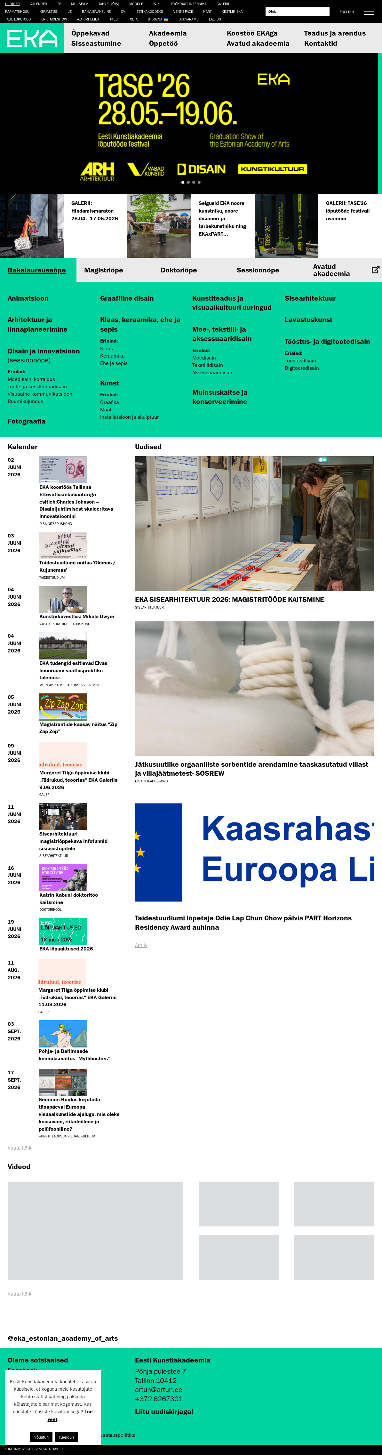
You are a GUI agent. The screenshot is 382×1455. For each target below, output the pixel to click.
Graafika (109, 402)
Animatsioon (28, 298)
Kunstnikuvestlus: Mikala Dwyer (33, 1449)
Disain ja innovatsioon (44, 351)
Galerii (223, 4)
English (347, 12)
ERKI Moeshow (54, 19)
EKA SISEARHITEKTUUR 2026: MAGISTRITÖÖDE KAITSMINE (229, 599)
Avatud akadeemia (258, 43)
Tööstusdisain (300, 361)
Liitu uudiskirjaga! (164, 1411)
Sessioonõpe (258, 270)
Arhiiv (141, 945)
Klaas (106, 348)
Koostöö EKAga (252, 33)
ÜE (70, 11)
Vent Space (183, 11)
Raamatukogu (17, 11)
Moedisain (204, 358)
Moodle (136, 4)
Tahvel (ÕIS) (109, 4)
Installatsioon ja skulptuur (129, 417)
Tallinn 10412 (156, 1380)
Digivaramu (189, 19)
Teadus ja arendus (335, 33)
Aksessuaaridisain (213, 372)
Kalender (38, 4)
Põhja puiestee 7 (160, 1371)
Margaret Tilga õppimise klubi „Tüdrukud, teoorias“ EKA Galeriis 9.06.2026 (78, 780)
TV (59, 4)
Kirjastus (48, 11)
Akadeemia (168, 33)
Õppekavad (90, 33)
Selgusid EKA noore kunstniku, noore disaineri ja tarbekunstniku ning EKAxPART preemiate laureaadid (222, 226)
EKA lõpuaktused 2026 (66, 948)
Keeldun (66, 1437)
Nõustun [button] (41, 1437)
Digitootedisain (302, 368)
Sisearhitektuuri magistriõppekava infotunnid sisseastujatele (73, 841)
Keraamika (112, 356)
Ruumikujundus (25, 401)
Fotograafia (27, 421)
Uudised (12, 4)
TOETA (133, 19)
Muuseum (79, 4)
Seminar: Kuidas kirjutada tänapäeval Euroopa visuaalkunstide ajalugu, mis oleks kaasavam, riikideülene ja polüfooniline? (79, 1113)
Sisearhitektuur (310, 298)
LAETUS (215, 19)
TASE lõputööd (18, 19)
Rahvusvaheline (96, 11)
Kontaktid (321, 43)
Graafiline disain (127, 298)
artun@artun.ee (158, 1389)
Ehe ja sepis (114, 363)
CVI (123, 11)
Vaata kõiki (20, 1148)
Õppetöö (163, 43)
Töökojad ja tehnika (188, 4)
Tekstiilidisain (207, 365)
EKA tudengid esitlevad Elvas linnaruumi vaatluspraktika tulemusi (73, 670)
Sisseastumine (96, 43)
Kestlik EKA (232, 11)
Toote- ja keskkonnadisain (37, 387)
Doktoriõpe (179, 270)
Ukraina (155, 19)
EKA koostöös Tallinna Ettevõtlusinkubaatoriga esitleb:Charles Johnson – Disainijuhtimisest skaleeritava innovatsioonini (76, 501)
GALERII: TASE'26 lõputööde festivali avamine (348, 210)
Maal (105, 410)
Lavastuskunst (308, 319)
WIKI (157, 4)
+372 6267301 (159, 1398)
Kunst (109, 383)
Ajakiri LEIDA (88, 19)
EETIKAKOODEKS (150, 11)
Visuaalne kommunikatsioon (40, 394)
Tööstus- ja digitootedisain (327, 341)
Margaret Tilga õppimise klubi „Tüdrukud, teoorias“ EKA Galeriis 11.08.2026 (77, 997)
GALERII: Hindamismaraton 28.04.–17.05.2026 (94, 210)
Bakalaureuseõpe (37, 270)
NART (207, 11)
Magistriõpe (103, 270)
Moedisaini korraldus (31, 379)
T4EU (114, 19)
